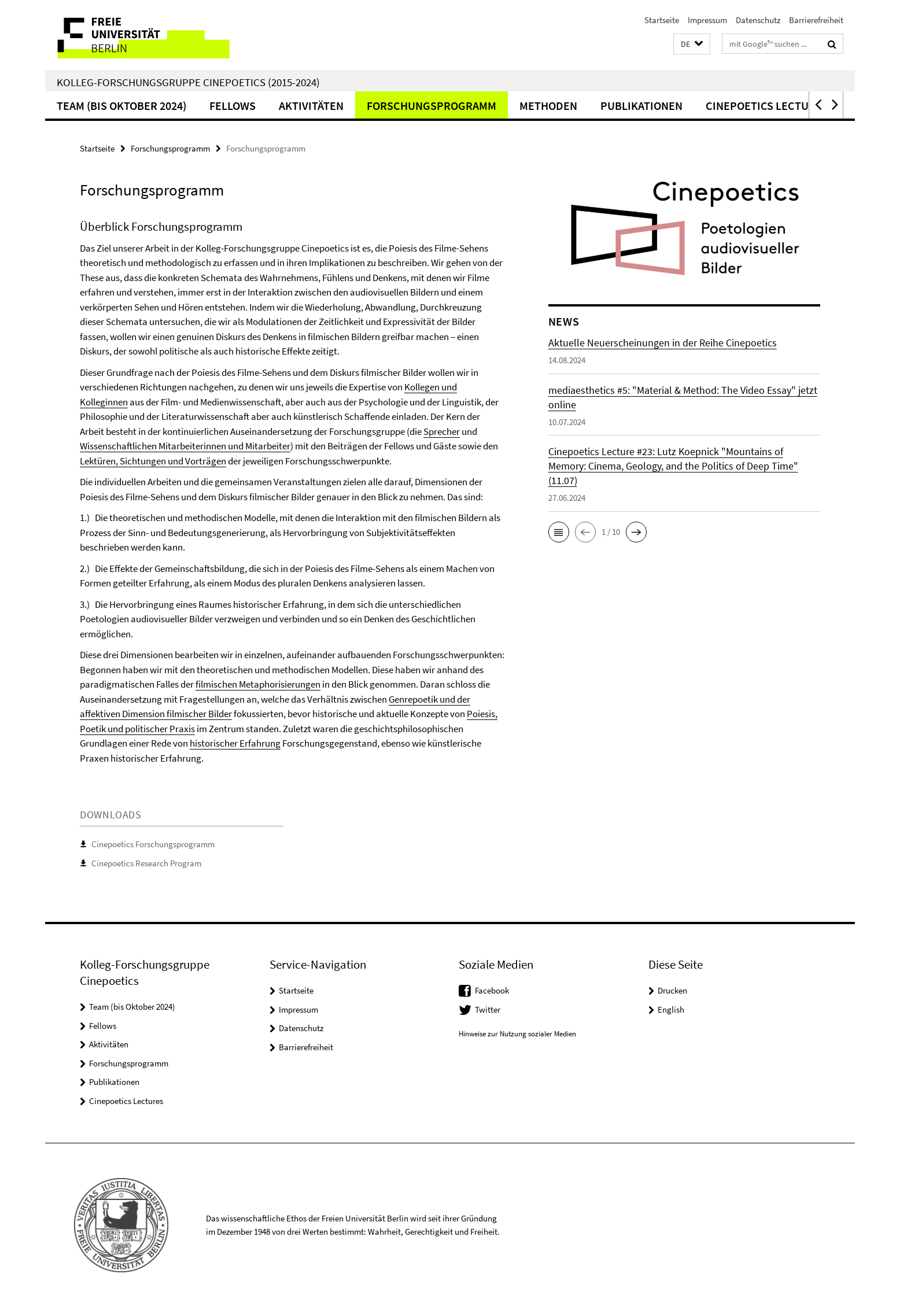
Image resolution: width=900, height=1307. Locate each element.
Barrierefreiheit (816, 19)
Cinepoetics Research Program (146, 863)
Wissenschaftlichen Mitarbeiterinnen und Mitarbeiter (185, 446)
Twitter (487, 1009)
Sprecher (441, 431)
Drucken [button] (672, 990)
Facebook (492, 990)
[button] (691, 44)
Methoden (548, 105)
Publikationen (641, 105)
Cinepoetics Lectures (767, 105)
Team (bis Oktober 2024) (121, 105)
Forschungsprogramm (431, 105)
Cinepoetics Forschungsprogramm (153, 844)
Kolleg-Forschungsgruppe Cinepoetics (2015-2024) (188, 82)
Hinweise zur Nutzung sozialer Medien (517, 1034)
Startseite (661, 19)
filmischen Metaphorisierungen (258, 684)
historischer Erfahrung (235, 743)
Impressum (707, 19)
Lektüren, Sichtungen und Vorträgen (153, 461)
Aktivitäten (311, 105)
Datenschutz (758, 19)
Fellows (232, 105)
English (671, 1009)
